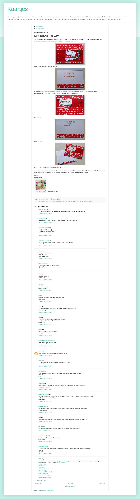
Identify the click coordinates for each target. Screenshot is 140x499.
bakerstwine (52, 201)
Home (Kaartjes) (40, 26)
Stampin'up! (90, 201)
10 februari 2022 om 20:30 (45, 378)
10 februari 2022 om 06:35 (45, 223)
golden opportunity (43, 473)
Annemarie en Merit (43, 227)
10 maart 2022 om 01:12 (44, 477)
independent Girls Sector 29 (45, 472)
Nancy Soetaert (42, 446)
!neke (39, 274)
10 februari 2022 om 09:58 (45, 279)
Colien (40, 329)
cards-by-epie (42, 263)
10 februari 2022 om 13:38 (45, 346)
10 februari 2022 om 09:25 (45, 269)
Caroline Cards (42, 406)
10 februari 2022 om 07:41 (45, 246)
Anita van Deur (42, 209)
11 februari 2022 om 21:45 (45, 430)
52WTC (61, 39)
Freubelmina (41, 218)
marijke (40, 351)
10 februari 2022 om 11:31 (45, 324)
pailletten (76, 201)
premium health (42, 464)
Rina (39, 317)
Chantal (40, 285)
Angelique (41, 383)
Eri (39, 295)
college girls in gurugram (44, 475)
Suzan (40, 360)
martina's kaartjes (43, 435)
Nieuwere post (38, 483)
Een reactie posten (41, 480)
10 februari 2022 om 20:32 (45, 389)
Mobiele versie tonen (70, 486)
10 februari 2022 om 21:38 (45, 401)
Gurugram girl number (43, 468)
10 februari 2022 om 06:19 (45, 213)
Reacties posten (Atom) (47, 490)
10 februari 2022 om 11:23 (45, 312)
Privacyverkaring (40, 28)
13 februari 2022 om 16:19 (45, 441)
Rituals (85, 201)
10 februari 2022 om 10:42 (45, 301)
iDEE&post (65, 201)
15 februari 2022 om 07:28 (45, 454)
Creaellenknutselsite (43, 240)
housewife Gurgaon (61, 462)
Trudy (40, 306)
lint (73, 201)
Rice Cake (41, 467)
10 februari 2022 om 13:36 (45, 335)
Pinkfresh (81, 201)
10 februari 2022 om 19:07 (45, 366)
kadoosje (70, 201)
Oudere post (102, 483)
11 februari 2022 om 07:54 (45, 412)
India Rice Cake (42, 470)
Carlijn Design (59, 201)
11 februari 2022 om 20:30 (45, 421)
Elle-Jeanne (41, 251)
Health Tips (41, 465)
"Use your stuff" (42, 201)
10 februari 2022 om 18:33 (45, 355)
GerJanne (41, 426)
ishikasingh (41, 459)
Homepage (70, 483)
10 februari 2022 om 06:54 (45, 235)
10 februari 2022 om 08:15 (45, 258)
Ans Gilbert (41, 371)
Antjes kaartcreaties (43, 394)
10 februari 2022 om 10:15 (45, 290)
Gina (39, 417)
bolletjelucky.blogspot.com (45, 340)
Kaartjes (17, 9)
